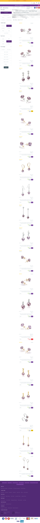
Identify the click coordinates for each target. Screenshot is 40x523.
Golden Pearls (23, 496)
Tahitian (3, 17)
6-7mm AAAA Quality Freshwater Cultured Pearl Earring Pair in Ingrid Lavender (26, 223)
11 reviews (20, 251)
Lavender (9, 41)
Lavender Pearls (17, 496)
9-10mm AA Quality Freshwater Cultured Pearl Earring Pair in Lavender (26, 109)
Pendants (9, 28)
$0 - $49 (3, 49)
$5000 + (6, 64)
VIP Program (10, 488)
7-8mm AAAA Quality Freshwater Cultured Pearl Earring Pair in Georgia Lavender (26, 405)
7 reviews (32, 342)
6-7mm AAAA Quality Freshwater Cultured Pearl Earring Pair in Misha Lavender (26, 451)
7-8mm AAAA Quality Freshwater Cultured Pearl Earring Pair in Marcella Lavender (26, 177)
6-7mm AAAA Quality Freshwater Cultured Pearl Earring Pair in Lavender (26, 268)
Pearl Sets (18, 492)
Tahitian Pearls (27, 482)
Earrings (9, 25)
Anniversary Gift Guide (20, 484)
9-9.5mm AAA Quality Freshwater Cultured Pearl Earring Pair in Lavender (26, 337)
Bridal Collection (15, 507)
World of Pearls (4, 482)
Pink (3, 41)
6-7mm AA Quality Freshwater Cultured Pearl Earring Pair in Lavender (26, 40)
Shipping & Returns (14, 500)
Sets (9, 30)
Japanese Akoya (6, 15)
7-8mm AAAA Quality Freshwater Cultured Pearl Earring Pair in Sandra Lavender (26, 200)
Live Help (24, 500)
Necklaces (3, 25)
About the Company (4, 488)
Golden (3, 43)
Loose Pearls (6, 33)
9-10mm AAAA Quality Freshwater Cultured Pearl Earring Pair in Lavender (26, 154)
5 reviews (20, 160)
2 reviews (20, 137)
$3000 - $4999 (6, 61)
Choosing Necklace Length (34, 482)
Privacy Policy (23, 488)
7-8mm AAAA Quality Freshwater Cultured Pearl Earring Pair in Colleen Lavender (26, 86)
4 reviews (20, 114)
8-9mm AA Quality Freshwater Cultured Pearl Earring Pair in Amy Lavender (26, 474)
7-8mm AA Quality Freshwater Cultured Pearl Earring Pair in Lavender (26, 63)
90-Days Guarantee (16, 488)
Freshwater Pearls (15, 482)
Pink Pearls (12, 496)
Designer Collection (4, 507)
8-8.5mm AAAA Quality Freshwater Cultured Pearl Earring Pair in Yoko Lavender (26, 428)
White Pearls (3, 496)
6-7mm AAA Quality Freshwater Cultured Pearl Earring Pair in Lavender (26, 291)
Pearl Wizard (20, 500)
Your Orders (8, 500)
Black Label (10, 507)
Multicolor (9, 43)
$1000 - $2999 (6, 59)
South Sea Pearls (21, 482)
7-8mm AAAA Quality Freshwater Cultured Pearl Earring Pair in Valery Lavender (26, 314)
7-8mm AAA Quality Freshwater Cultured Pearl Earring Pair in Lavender (26, 360)
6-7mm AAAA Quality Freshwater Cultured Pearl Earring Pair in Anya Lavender (26, 382)
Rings (3, 30)
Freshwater (6, 12)
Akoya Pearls (10, 482)
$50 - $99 (9, 49)
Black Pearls (8, 496)
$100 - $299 (6, 52)
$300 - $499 (6, 54)
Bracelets (3, 28)
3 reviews (32, 456)
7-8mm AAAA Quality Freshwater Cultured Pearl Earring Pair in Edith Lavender (26, 246)
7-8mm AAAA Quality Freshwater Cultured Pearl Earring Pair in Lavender (26, 132)
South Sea (9, 17)
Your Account (3, 500)
